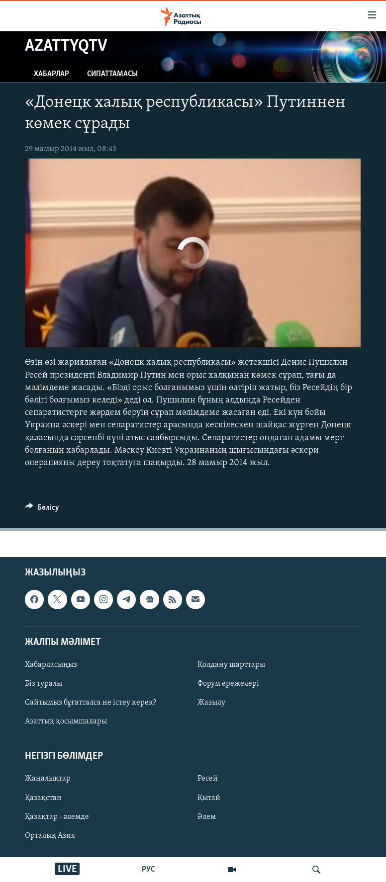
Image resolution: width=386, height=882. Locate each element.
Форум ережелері (228, 684)
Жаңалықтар (48, 779)
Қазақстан (43, 798)
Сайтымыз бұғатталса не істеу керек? (90, 703)
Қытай (208, 798)
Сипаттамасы (112, 74)
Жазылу (211, 703)
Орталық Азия (50, 836)
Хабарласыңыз (51, 665)
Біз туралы (43, 684)
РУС (148, 870)
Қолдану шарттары (231, 665)
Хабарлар (51, 74)
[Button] (42, 509)
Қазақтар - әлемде (57, 817)
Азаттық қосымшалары (66, 721)
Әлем (206, 817)
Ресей (207, 779)
